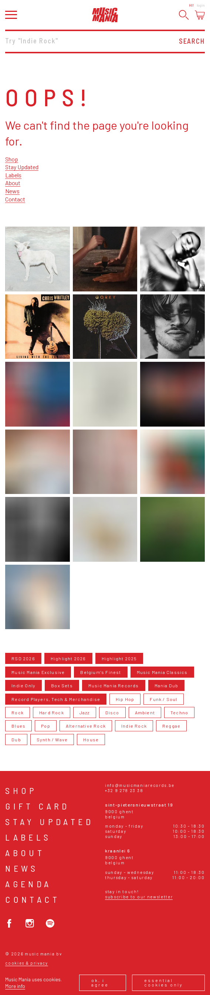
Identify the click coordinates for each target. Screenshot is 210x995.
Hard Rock (51, 712)
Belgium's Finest (100, 672)
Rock (17, 712)
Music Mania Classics (162, 672)
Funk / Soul (163, 699)
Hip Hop (125, 699)
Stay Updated (21, 166)
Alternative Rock (86, 725)
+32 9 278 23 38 (124, 790)
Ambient (145, 712)
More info (15, 986)
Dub (16, 739)
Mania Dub (167, 685)
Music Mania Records (113, 685)
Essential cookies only (163, 982)
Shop (11, 159)
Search (192, 41)
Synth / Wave (52, 739)
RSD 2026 (23, 658)
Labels (13, 174)
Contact (15, 199)
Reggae (171, 725)
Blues (18, 725)
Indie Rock (134, 725)
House (91, 739)
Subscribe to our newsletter (139, 896)
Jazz (84, 712)
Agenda (28, 883)
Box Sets (62, 685)
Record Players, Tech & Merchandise (55, 699)
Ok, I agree (100, 982)
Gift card (37, 806)
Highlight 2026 (68, 658)
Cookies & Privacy (26, 963)
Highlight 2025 (119, 658)
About (12, 182)
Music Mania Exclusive (38, 672)
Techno (179, 712)
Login (201, 5)
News (12, 190)
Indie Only (23, 685)
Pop (45, 725)
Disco (112, 712)
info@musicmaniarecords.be (140, 785)
